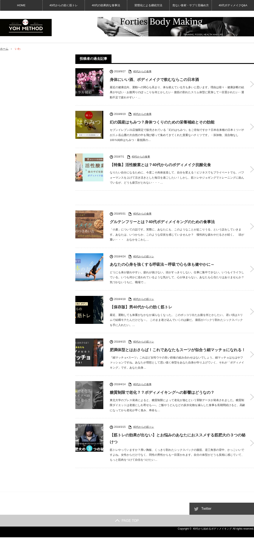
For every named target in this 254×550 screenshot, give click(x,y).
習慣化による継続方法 (148, 5)
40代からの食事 (142, 71)
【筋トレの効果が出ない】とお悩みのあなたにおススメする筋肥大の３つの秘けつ (177, 438)
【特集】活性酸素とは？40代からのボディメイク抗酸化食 (160, 165)
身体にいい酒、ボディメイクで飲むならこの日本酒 (154, 79)
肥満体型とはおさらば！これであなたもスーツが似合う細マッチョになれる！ (177, 350)
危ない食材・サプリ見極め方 (190, 5)
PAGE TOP (127, 520)
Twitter (206, 508)
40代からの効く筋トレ (64, 5)
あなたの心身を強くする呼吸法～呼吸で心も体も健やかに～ (162, 264)
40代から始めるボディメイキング (212, 528)
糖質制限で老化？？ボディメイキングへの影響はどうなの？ (162, 392)
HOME (21, 5)
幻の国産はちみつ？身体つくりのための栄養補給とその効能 (162, 122)
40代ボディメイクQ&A (232, 5)
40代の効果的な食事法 (106, 5)
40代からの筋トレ (143, 256)
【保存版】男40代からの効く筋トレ (141, 307)
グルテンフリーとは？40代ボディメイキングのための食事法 (162, 222)
